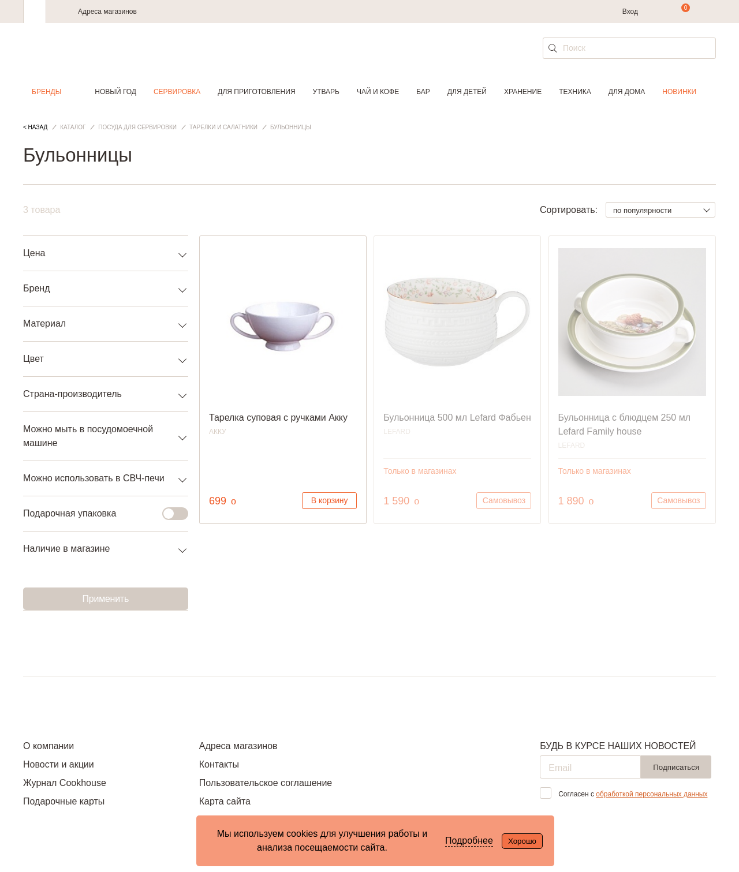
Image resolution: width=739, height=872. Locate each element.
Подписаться (676, 767)
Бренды (46, 92)
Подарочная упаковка (98, 513)
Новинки (679, 92)
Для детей (467, 92)
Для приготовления (256, 92)
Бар (423, 92)
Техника (575, 92)
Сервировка (177, 92)
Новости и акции (58, 764)
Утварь (326, 92)
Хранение (523, 92)
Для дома (627, 92)
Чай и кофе (378, 92)
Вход (630, 12)
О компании (48, 746)
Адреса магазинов (107, 12)
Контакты (219, 764)
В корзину (329, 500)
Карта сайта (225, 801)
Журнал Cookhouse (64, 783)
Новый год (115, 92)
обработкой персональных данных (651, 794)
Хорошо (522, 841)
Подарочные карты (63, 801)
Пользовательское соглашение (265, 783)
